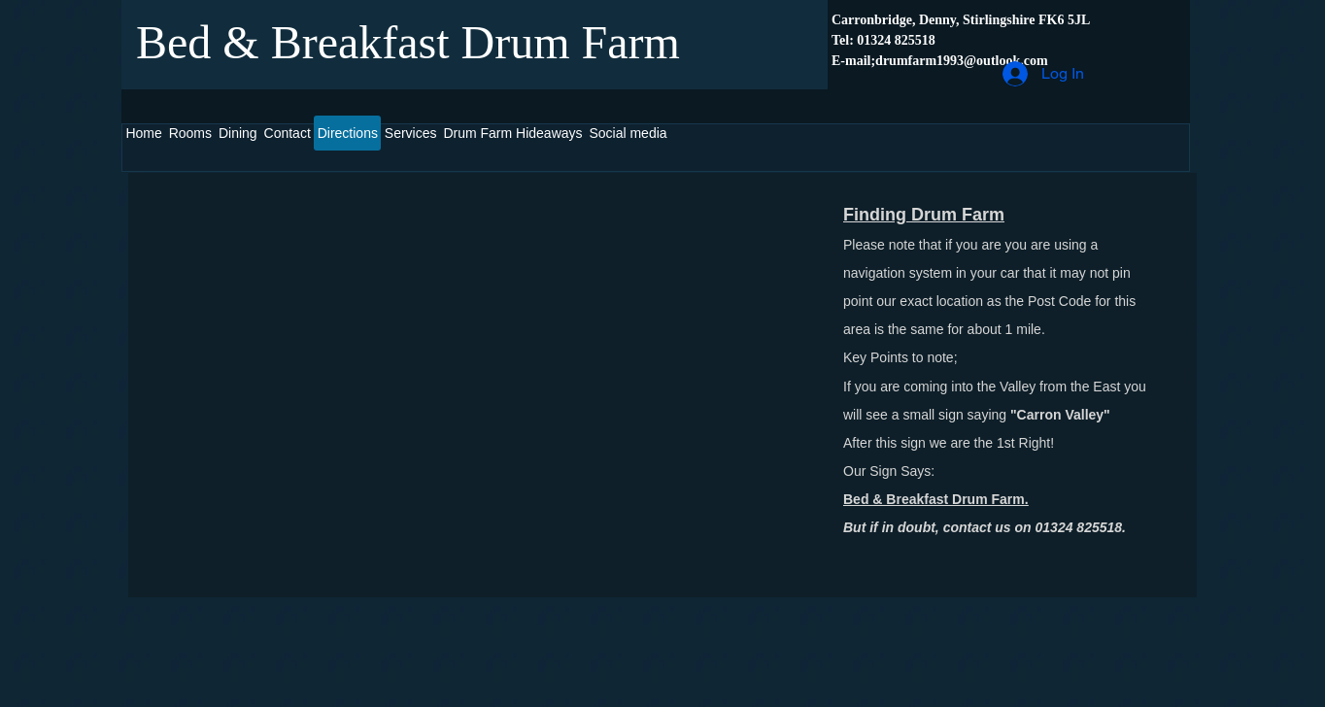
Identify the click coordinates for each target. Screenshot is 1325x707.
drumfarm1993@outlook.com (961, 60)
